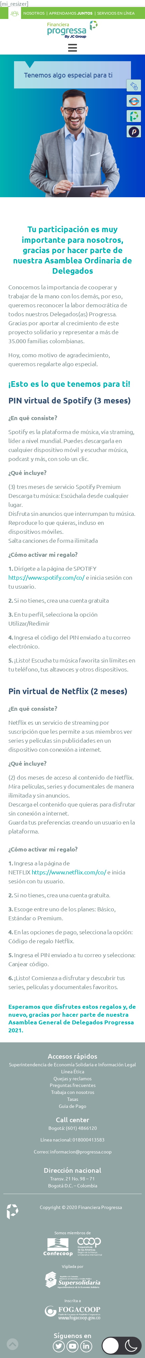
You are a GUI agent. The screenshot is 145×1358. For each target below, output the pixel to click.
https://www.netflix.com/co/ (69, 871)
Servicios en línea (116, 13)
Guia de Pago (72, 1106)
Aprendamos (71, 13)
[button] (134, 131)
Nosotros (33, 13)
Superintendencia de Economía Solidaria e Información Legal (72, 1064)
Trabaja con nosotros (72, 1092)
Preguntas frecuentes (73, 1085)
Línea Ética (72, 1071)
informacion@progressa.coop (81, 1151)
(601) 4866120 (81, 1128)
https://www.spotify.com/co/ (46, 577)
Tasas (72, 1099)
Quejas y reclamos (72, 1078)
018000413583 (88, 1139)
